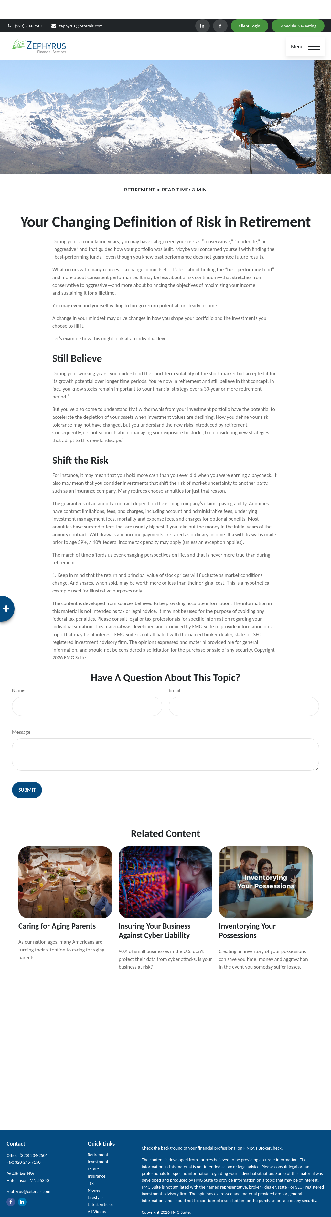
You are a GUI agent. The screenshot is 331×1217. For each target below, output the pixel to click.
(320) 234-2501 (24, 6)
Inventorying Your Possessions (247, 911)
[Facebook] (220, 6)
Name (18, 671)
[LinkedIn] (202, 6)
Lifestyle (95, 1178)
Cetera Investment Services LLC (236, 1211)
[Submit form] (27, 770)
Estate (93, 1149)
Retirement (98, 1135)
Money (94, 1171)
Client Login (249, 6)
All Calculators (100, 1199)
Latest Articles (100, 1185)
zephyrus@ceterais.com (76, 6)
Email (174, 671)
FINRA (298, 1211)
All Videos (97, 1192)
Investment (98, 1142)
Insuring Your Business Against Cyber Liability (154, 911)
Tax (90, 1164)
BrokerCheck (269, 1129)
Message (21, 713)
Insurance (96, 1156)
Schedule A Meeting (298, 6)
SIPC (287, 1211)
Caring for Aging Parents (57, 906)
